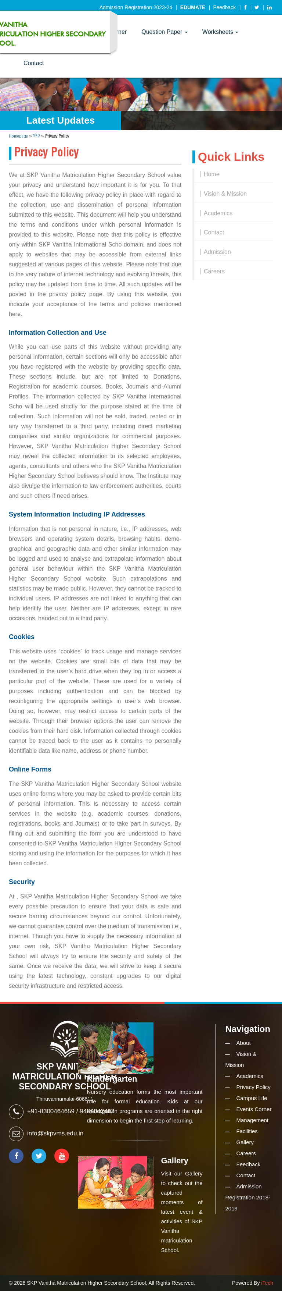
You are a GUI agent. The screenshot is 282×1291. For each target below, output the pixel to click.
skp (36, 135)
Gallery (245, 1142)
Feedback (224, 7)
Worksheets (220, 32)
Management (252, 1120)
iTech (267, 1283)
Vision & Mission (225, 194)
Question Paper (164, 32)
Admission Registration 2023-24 (136, 7)
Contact (34, 63)
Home (212, 174)
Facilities (247, 1131)
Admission (217, 252)
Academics (218, 213)
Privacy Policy (253, 1087)
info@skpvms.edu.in (55, 1133)
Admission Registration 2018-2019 (248, 1197)
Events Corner (254, 1109)
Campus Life (251, 1098)
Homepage (18, 136)
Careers (214, 271)
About (243, 1043)
